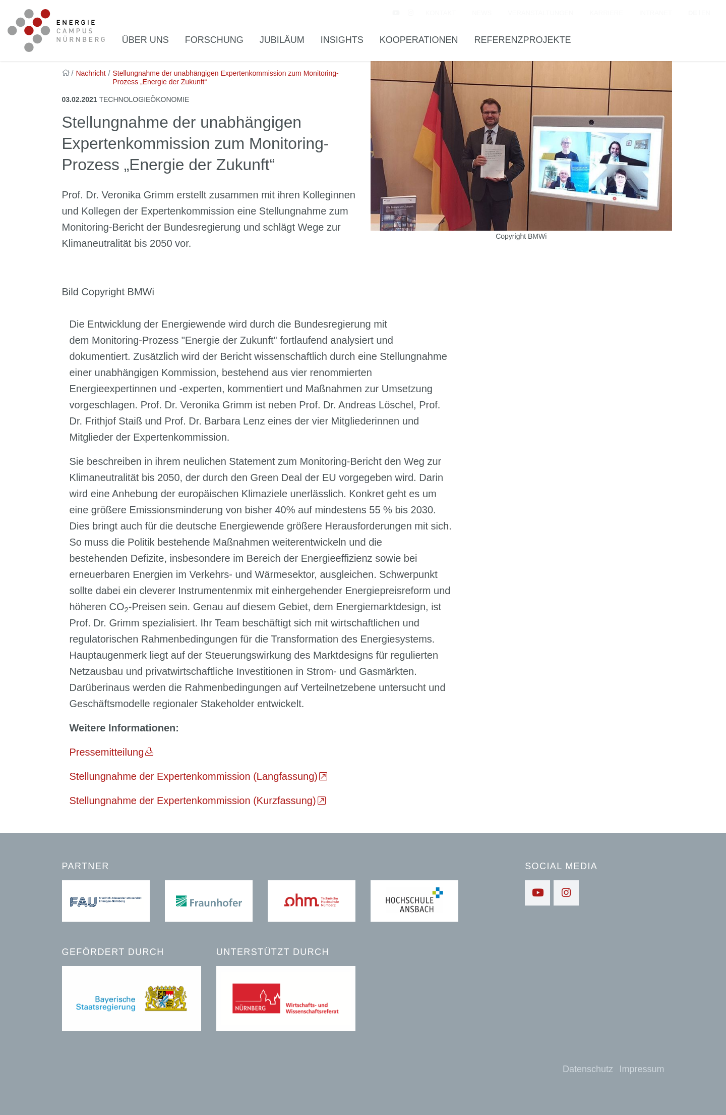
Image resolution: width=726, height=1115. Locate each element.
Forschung (214, 40)
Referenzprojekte (522, 40)
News (482, 13)
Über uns (145, 40)
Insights (342, 40)
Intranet (655, 13)
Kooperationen (419, 40)
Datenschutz (588, 1069)
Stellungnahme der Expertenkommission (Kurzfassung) (193, 800)
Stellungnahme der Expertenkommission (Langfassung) (194, 776)
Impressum (641, 1069)
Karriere (606, 13)
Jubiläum (282, 40)
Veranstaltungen (540, 13)
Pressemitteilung (107, 752)
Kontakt (441, 13)
